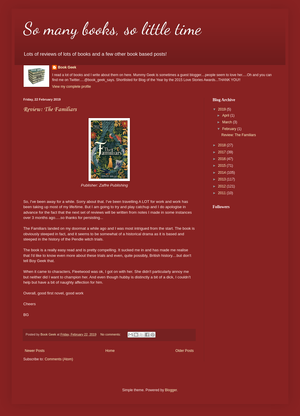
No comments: (111, 334)
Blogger (171, 390)
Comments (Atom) (59, 359)
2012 (222, 186)
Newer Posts (35, 351)
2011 (222, 193)
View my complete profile (71, 87)
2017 (222, 152)
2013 (222, 179)
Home (110, 351)
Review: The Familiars (50, 109)
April (226, 115)
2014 (222, 173)
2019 (222, 109)
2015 (222, 166)
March (227, 122)
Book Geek (67, 67)
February (229, 129)
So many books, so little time (112, 28)
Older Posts (184, 351)
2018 (222, 145)
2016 (222, 159)
